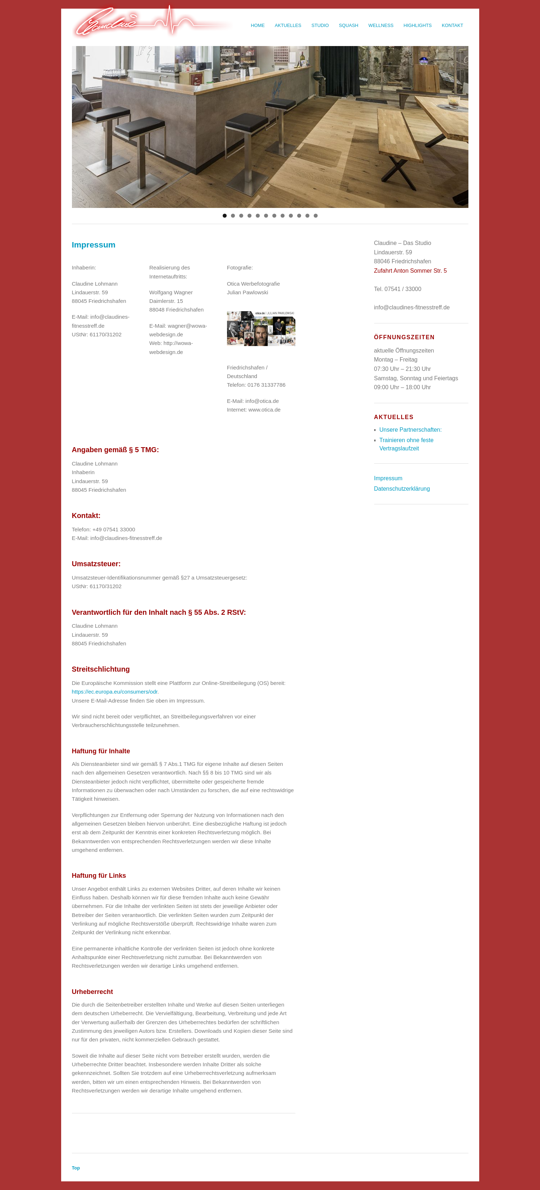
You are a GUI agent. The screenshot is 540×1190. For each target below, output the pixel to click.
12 (316, 216)
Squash (348, 25)
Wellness (381, 25)
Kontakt (452, 25)
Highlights (418, 25)
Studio (320, 25)
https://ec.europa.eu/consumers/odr (115, 692)
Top (76, 1168)
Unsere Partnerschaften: (411, 430)
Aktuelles (288, 25)
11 (307, 216)
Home (257, 25)
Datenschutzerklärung (402, 489)
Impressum (388, 478)
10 (299, 216)
